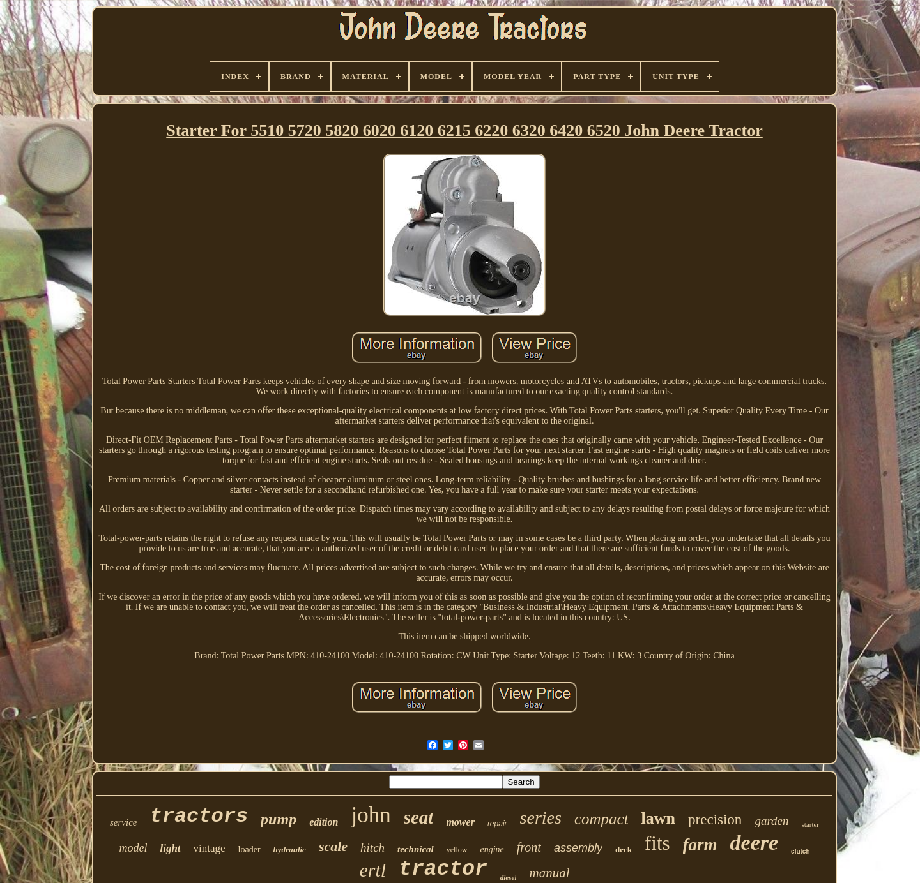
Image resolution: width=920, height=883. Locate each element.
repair (497, 823)
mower (460, 822)
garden (771, 820)
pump (278, 819)
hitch (372, 847)
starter (810, 824)
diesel (508, 877)
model (133, 848)
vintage (210, 848)
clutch (800, 851)
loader (249, 849)
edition (323, 822)
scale (333, 846)
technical (415, 849)
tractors (199, 816)
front (529, 847)
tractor (443, 869)
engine (491, 849)
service (123, 822)
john (370, 815)
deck (623, 849)
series (541, 817)
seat (419, 817)
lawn (658, 818)
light (170, 848)
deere (754, 842)
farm (700, 844)
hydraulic (289, 849)
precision (715, 819)
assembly (578, 848)
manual (549, 872)
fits (657, 843)
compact (601, 818)
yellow (457, 849)
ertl (373, 869)
